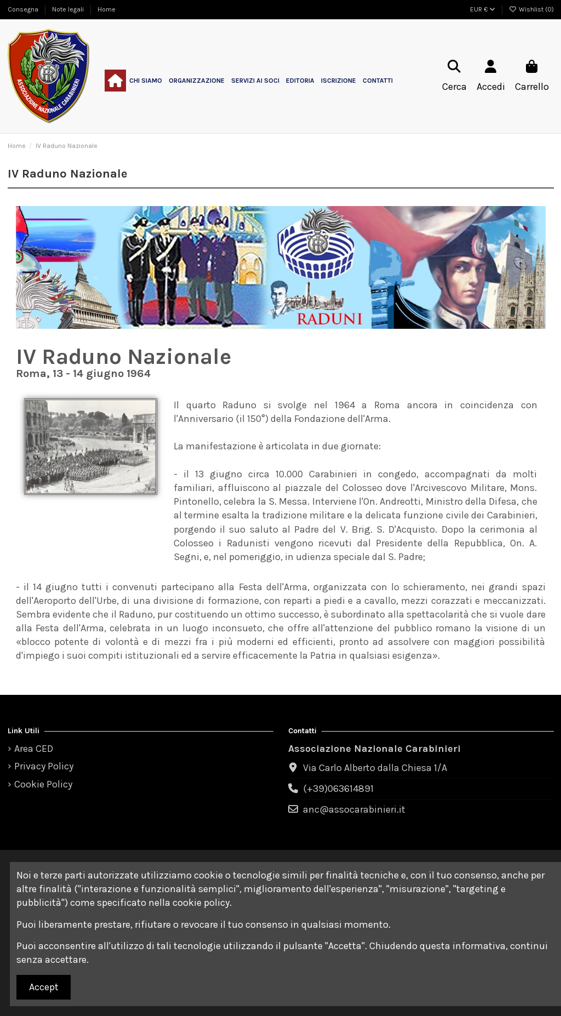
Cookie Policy (43, 784)
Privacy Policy (43, 766)
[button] (145, 81)
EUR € (482, 9)
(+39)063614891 (338, 789)
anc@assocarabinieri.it (354, 809)
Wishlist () (531, 9)
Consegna (24, 9)
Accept (44, 987)
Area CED (33, 749)
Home (107, 9)
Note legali (68, 9)
